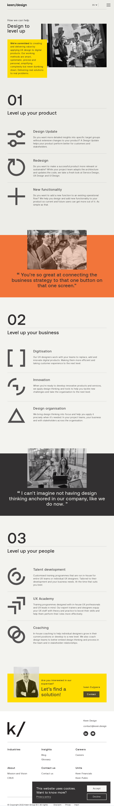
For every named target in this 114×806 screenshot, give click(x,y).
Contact (91, 702)
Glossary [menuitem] (46, 759)
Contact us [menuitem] (47, 774)
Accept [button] (97, 788)
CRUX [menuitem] (10, 778)
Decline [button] (96, 797)
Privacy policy (43, 797)
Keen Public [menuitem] (82, 778)
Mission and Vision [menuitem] (17, 774)
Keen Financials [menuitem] (84, 774)
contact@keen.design (95, 726)
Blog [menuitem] (43, 755)
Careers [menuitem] (80, 755)
